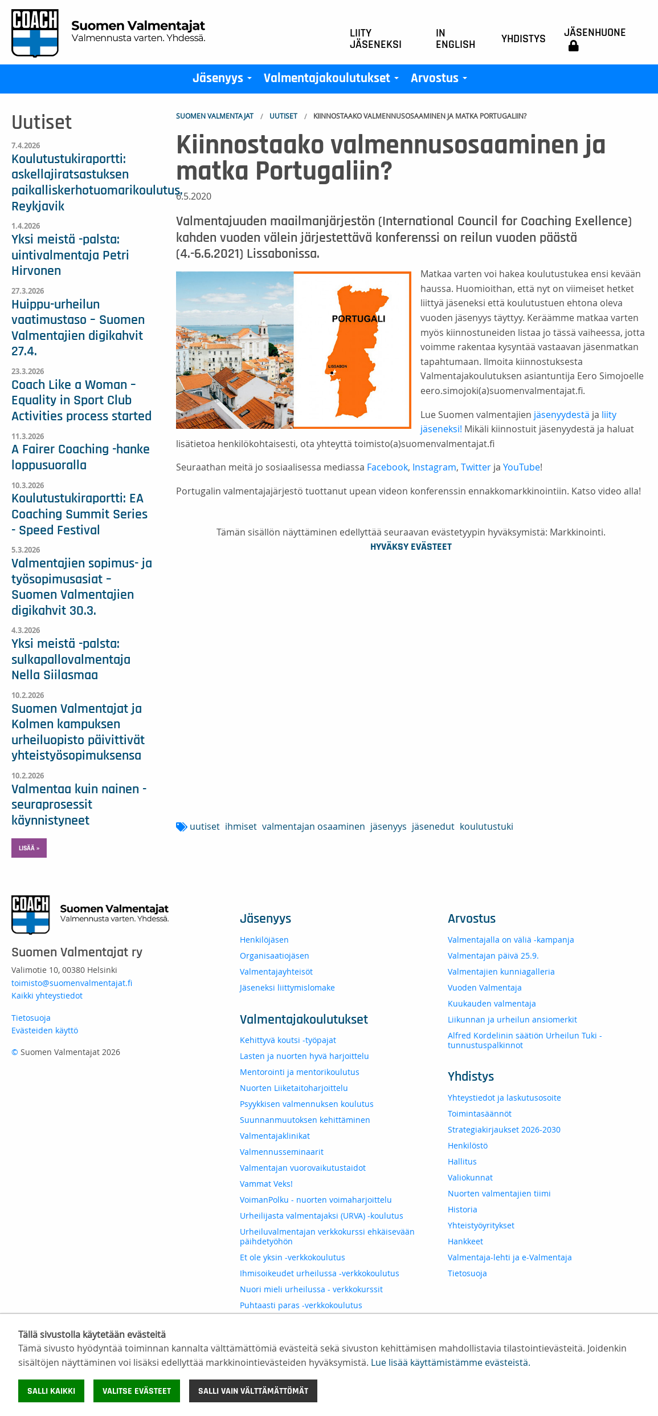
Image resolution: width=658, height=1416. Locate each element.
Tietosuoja (31, 1017)
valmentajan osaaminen (313, 826)
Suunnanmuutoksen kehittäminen (305, 1119)
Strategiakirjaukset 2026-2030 (504, 1129)
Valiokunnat (470, 1177)
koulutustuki (486, 826)
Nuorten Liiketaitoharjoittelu (294, 1087)
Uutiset (283, 115)
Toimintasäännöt (480, 1113)
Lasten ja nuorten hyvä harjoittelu (304, 1055)
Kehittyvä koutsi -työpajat (288, 1039)
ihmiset (241, 826)
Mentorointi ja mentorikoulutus (299, 1071)
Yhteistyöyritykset (481, 1225)
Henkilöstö (468, 1145)
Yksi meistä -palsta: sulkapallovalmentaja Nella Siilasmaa (70, 659)
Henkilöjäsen (264, 939)
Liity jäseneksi (376, 38)
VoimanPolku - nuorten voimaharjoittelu (316, 1199)
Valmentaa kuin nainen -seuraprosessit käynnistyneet (78, 804)
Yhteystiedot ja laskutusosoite (504, 1097)
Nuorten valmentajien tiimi (499, 1193)
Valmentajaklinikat (275, 1135)
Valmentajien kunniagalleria (501, 971)
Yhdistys (523, 38)
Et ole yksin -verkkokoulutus (292, 1257)
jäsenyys (388, 826)
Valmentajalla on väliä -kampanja (511, 939)
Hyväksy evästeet (411, 547)
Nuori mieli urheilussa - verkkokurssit (311, 1289)
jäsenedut (433, 826)
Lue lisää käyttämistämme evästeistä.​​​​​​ (450, 1362)
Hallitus (462, 1161)
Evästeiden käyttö (44, 1030)
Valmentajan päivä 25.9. (493, 955)
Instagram (434, 467)
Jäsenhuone (595, 39)
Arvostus (441, 81)
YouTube (521, 467)
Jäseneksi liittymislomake (287, 987)
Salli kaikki (51, 1390)
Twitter (476, 467)
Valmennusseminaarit (282, 1151)
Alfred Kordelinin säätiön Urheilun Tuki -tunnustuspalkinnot (525, 1040)
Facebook (387, 467)
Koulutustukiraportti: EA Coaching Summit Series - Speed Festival (79, 514)
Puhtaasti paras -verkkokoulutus (301, 1305)
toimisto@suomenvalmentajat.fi (71, 982)
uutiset (205, 826)
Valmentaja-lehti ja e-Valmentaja (510, 1257)
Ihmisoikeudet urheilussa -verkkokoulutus (319, 1273)
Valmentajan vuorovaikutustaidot (303, 1167)
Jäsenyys (224, 81)
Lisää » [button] (29, 848)
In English (455, 38)
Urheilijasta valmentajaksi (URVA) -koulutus (321, 1215)
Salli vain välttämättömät (253, 1390)
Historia (462, 1209)
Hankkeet (465, 1241)
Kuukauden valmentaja (492, 1003)
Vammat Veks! (266, 1183)
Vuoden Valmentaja (485, 987)
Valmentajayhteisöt (276, 971)
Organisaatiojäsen (274, 955)
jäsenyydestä (562, 414)
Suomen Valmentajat (215, 115)
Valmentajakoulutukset (333, 81)
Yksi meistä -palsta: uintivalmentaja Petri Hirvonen (70, 255)
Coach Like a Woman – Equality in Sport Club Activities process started (81, 400)
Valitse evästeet (137, 1390)
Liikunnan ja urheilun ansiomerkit (512, 1019)
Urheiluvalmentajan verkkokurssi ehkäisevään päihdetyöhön (327, 1236)
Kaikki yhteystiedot (47, 995)
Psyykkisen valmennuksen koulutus (307, 1103)
